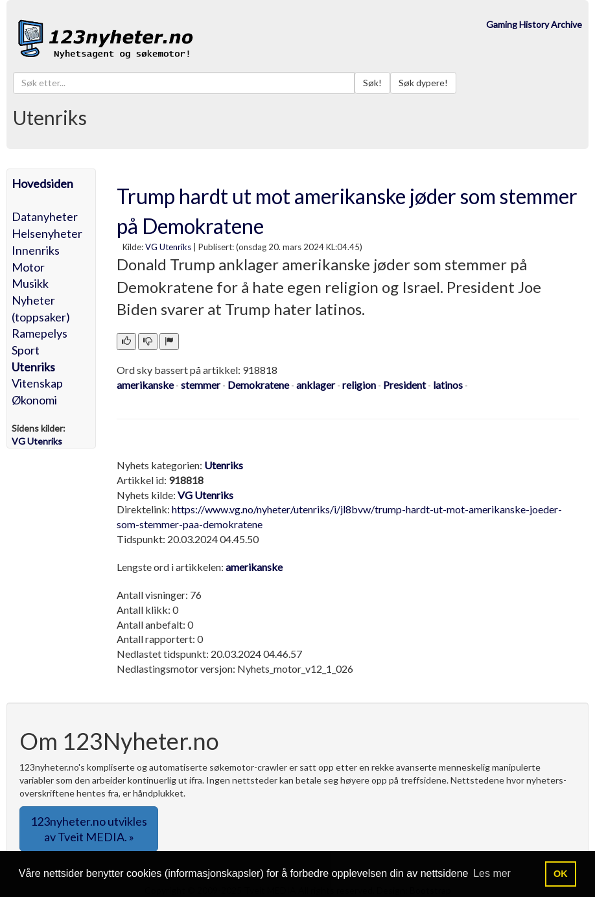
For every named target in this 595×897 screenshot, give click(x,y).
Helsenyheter (47, 233)
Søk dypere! (423, 82)
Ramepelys (39, 333)
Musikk (30, 283)
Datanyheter (45, 216)
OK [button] (561, 873)
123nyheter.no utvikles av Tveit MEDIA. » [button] (88, 829)
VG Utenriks (168, 247)
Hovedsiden (42, 183)
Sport (26, 350)
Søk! (372, 82)
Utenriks (33, 367)
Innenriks (36, 250)
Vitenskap (37, 383)
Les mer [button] (492, 873)
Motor (28, 267)
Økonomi (34, 400)
